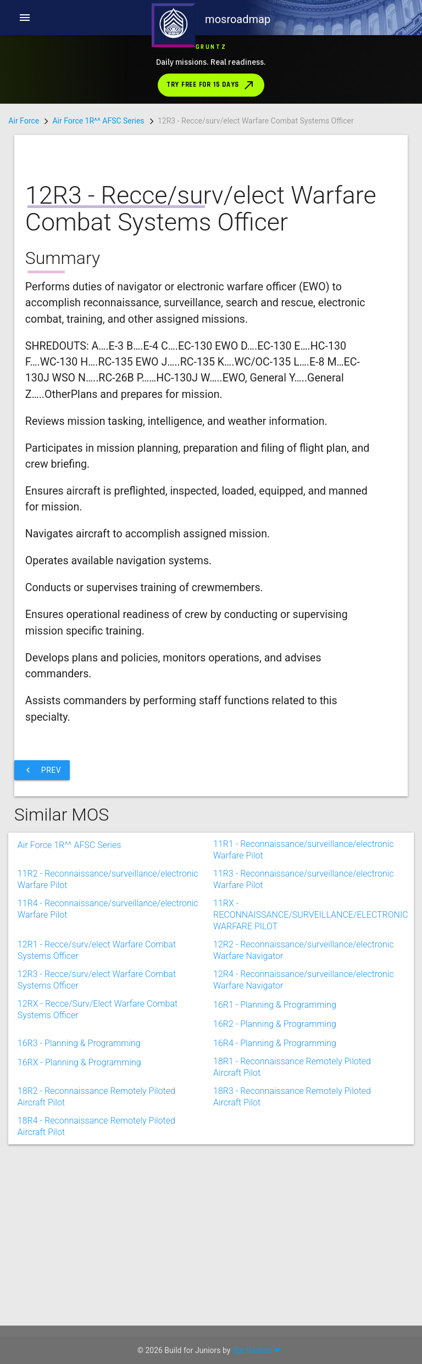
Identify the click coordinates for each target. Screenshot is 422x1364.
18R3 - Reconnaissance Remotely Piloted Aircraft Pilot (292, 1244)
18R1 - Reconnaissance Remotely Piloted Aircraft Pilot (292, 1215)
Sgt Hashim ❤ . (258, 1350)
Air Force (23, 120)
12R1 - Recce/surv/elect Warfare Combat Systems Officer (97, 1098)
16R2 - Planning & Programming (274, 1177)
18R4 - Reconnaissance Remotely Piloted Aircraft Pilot (96, 1274)
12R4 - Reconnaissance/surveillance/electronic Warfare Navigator (303, 1127)
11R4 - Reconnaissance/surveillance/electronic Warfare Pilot (108, 1057)
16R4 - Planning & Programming (274, 1197)
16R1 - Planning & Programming (274, 1158)
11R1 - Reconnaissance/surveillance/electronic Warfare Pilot (303, 997)
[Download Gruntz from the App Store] (210, 69)
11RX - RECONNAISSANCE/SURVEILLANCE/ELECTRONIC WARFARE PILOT (310, 1057)
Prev (42, 924)
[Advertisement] (202, 823)
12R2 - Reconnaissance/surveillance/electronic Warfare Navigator (303, 1098)
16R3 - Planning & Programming (79, 1197)
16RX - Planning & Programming (79, 1216)
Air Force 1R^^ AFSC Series (98, 120)
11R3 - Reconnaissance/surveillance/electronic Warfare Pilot (303, 1027)
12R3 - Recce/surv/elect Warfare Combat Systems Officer (97, 1127)
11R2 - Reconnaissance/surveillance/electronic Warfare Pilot (108, 1027)
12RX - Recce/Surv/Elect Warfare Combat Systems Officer (97, 1157)
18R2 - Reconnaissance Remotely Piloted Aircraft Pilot (96, 1244)
